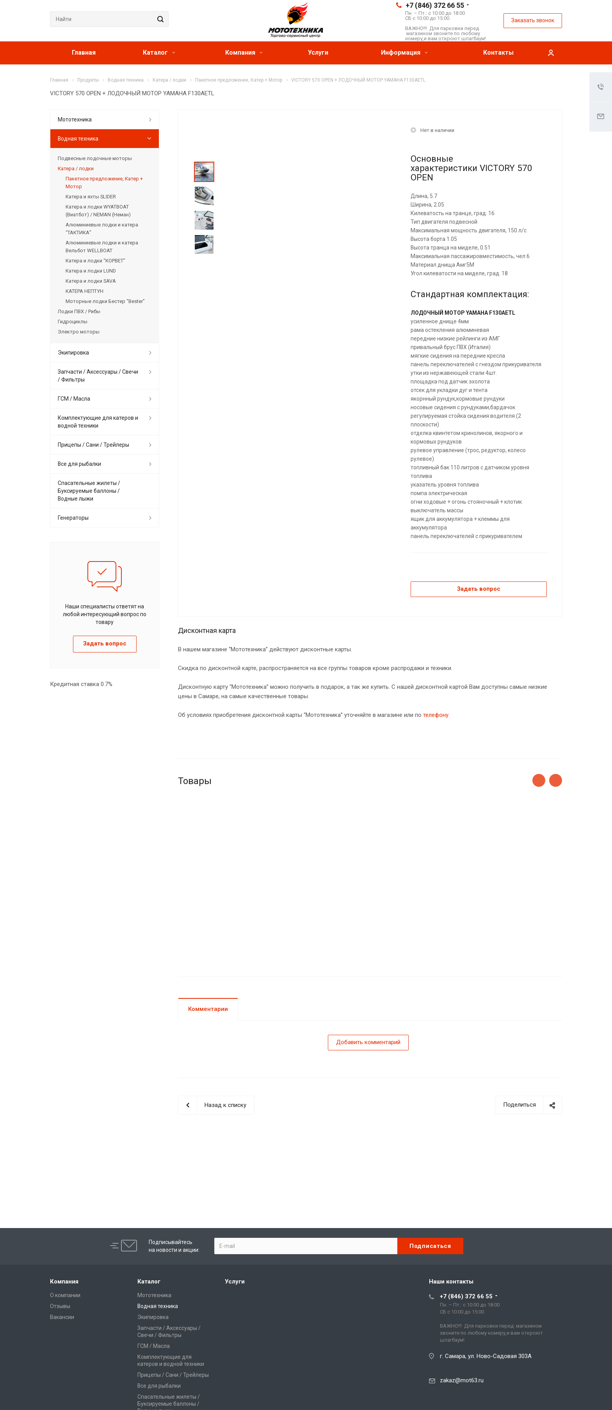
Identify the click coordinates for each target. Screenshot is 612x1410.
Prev (204, 152)
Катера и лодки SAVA (91, 281)
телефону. (436, 714)
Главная (84, 52)
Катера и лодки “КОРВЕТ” (95, 261)
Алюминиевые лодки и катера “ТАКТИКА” (102, 228)
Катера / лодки (76, 168)
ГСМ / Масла (74, 399)
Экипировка (73, 352)
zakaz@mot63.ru (462, 1380)
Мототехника (75, 119)
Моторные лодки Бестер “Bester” (105, 301)
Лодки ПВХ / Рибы (79, 311)
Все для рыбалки (79, 464)
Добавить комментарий (368, 1042)
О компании (65, 1295)
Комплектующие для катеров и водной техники (98, 422)
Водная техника (78, 138)
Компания (244, 52)
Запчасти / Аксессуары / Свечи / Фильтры (98, 376)
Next (204, 264)
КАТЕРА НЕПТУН (84, 291)
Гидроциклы (72, 321)
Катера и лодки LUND (91, 271)
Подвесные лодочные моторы (95, 158)
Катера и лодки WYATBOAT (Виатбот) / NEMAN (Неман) (98, 210)
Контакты (498, 52)
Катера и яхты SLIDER (91, 197)
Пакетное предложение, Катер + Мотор (104, 182)
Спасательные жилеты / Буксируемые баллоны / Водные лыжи (89, 491)
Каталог (159, 52)
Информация (404, 52)
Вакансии (62, 1317)
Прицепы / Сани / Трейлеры (93, 445)
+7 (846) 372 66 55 (435, 5)
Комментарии (208, 1008)
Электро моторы (79, 332)
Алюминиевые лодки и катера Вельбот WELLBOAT (102, 246)
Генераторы (73, 518)
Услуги (318, 52)
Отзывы (60, 1306)
